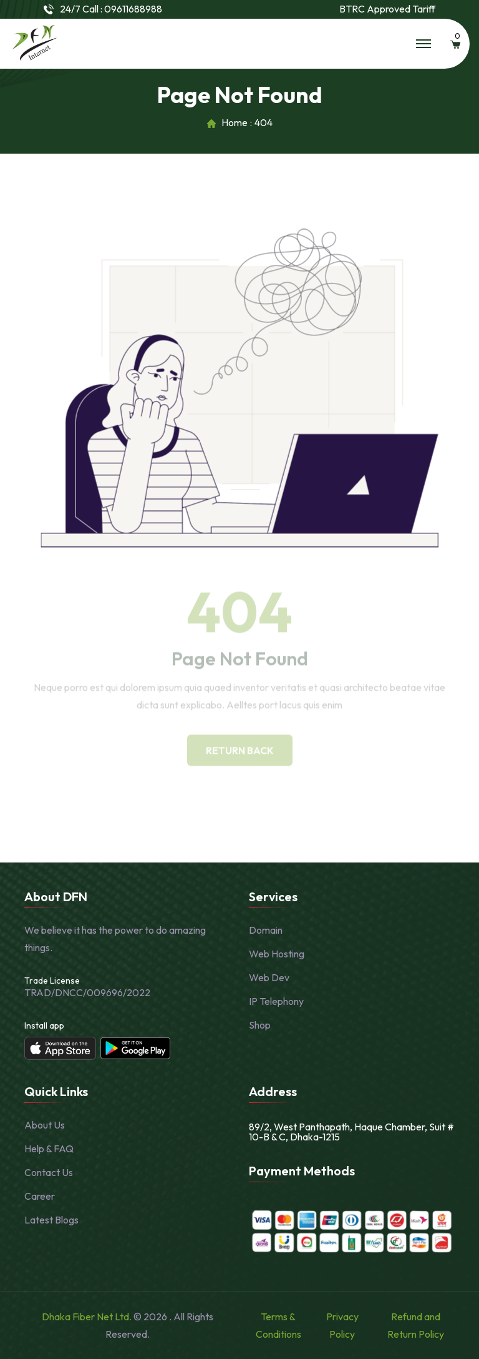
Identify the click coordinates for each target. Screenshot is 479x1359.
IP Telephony (276, 1001)
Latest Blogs (51, 1219)
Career (39, 1196)
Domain (266, 930)
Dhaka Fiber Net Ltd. (87, 1316)
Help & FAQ (49, 1148)
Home (234, 123)
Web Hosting (276, 953)
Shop (260, 1025)
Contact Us (48, 1172)
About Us (44, 1125)
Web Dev (269, 977)
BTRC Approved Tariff (387, 9)
